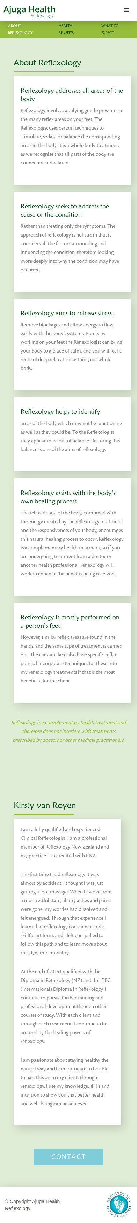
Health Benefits (66, 29)
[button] (126, 10)
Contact (68, 1156)
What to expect (110, 29)
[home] (27, 10)
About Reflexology (20, 29)
